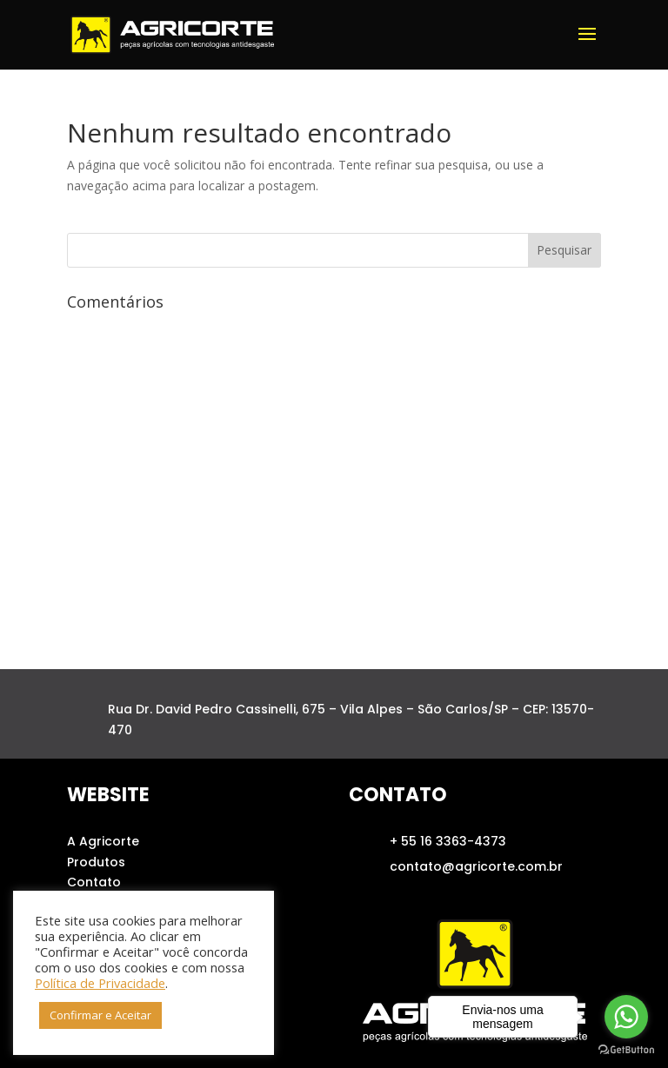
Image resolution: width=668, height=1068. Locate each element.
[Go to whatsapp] (626, 1016)
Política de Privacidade (100, 983)
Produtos (96, 862)
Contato (94, 882)
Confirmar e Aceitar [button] (100, 1015)
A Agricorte (103, 841)
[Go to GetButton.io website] (626, 1050)
